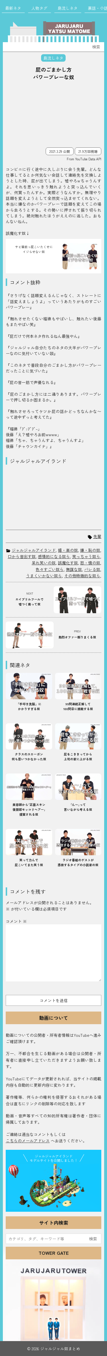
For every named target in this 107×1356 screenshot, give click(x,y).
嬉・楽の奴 (68, 550)
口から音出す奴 (22, 556)
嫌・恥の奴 (90, 550)
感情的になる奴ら (54, 556)
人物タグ (39, 8)
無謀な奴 (74, 569)
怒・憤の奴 (90, 563)
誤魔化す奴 (68, 563)
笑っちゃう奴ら (86, 556)
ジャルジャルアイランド (34, 550)
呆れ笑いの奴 (44, 563)
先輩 (97, 536)
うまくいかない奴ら (44, 575)
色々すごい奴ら (50, 569)
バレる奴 (92, 569)
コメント (16, 921)
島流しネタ (68, 8)
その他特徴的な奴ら (82, 575)
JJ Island (53, 1187)
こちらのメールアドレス (28, 1140)
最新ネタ (13, 8)
